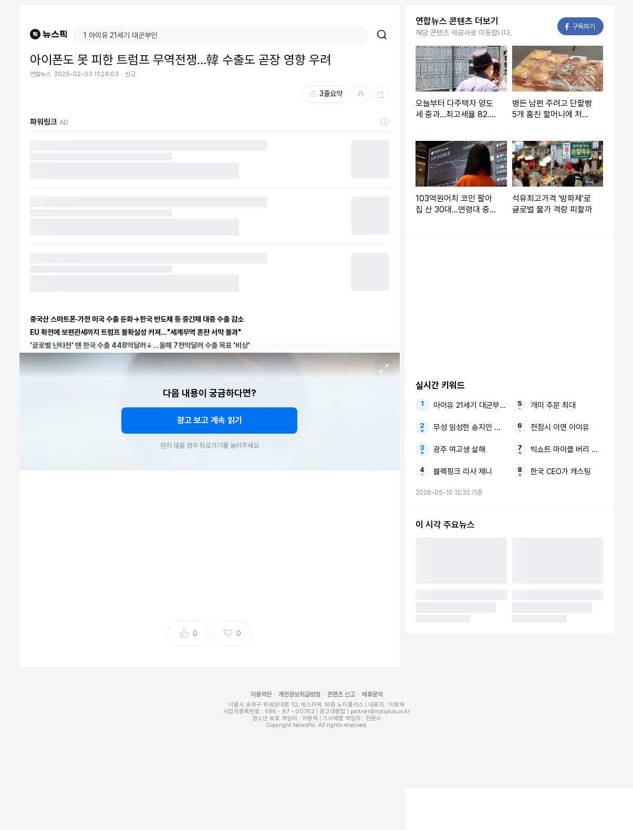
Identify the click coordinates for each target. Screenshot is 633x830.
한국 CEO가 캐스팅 (561, 471)
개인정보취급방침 (299, 694)
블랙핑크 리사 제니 (462, 471)
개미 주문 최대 (553, 405)
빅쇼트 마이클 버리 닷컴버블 (567, 449)
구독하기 (580, 26)
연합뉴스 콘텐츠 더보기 (457, 21)
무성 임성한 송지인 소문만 (469, 427)
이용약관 (261, 694)
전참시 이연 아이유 (560, 427)
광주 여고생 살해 (459, 449)
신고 (130, 74)
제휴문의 (372, 694)
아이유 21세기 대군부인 (469, 405)
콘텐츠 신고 (341, 694)
